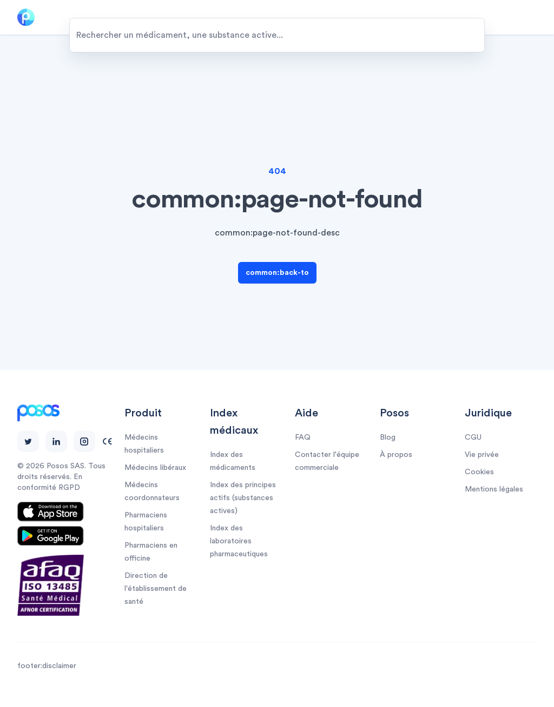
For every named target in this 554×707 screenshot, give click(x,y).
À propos (396, 455)
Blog (387, 437)
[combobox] (277, 35)
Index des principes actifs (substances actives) (243, 498)
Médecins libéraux (155, 468)
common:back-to (277, 273)
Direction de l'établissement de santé (155, 588)
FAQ (303, 437)
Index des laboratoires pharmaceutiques (239, 541)
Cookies (479, 472)
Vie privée (482, 455)
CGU (473, 437)
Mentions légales (494, 489)
